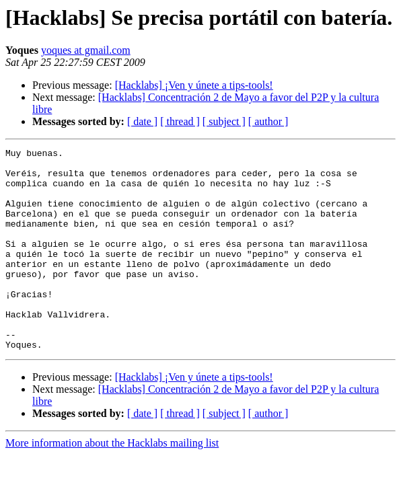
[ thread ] (180, 121)
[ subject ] (224, 121)
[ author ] (268, 121)
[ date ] (142, 121)
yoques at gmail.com (86, 50)
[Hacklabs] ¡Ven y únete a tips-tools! (194, 85)
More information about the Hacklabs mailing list (112, 483)
